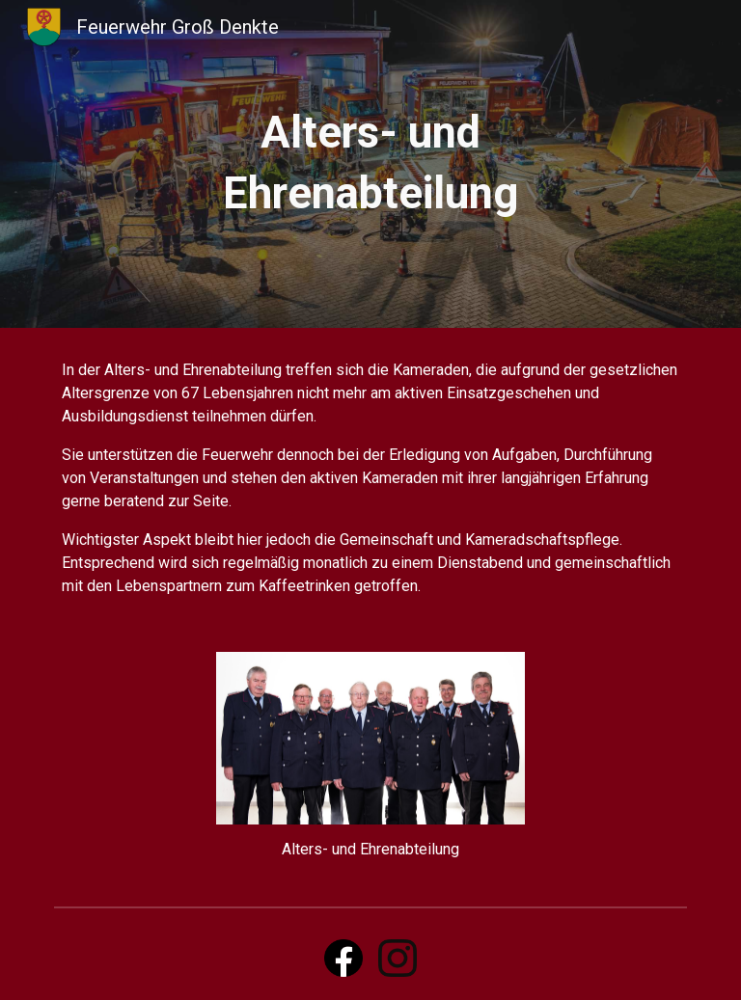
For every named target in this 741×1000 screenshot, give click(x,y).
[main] (370, 163)
